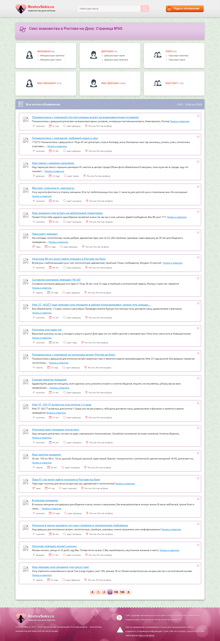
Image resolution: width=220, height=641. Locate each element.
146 (122, 591)
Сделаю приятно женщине (49, 379)
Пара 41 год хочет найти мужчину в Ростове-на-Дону (66, 479)
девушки (107, 51)
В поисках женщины (45, 500)
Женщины (44, 51)
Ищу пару (172, 83)
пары (169, 51)
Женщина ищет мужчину (52, 55)
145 (116, 591)
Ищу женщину (47, 83)
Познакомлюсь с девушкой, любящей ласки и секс (65, 138)
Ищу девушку (110, 83)
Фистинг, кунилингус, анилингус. (53, 187)
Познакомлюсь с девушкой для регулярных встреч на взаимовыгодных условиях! (85, 117)
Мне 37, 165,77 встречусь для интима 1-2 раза (61, 404)
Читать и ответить (179, 121)
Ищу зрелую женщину (46, 454)
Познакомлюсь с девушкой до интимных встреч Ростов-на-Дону (73, 354)
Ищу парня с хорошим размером (53, 163)
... (110, 591)
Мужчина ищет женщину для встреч (55, 429)
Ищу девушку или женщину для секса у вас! (60, 566)
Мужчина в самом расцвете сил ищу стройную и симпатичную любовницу (80, 525)
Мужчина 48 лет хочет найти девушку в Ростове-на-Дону (69, 258)
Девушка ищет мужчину (116, 60)
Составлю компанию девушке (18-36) (56, 279)
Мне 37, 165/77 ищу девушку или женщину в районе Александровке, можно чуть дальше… (91, 304)
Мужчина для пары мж (47, 329)
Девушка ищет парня (114, 55)
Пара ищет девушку (45, 233)
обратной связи (146, 635)
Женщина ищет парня (50, 60)
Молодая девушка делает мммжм (54, 546)
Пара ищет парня (177, 60)
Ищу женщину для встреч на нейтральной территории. (67, 212)
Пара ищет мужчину (178, 55)
